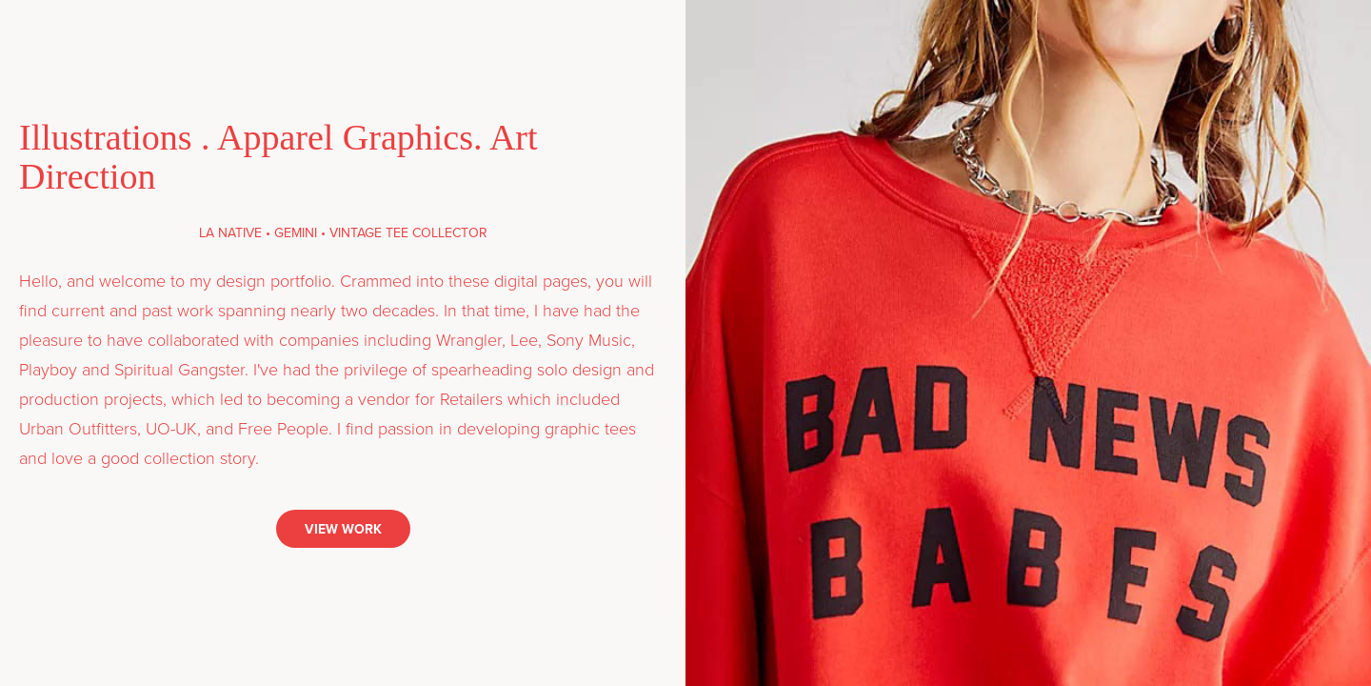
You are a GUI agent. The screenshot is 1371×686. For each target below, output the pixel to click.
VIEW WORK (343, 528)
